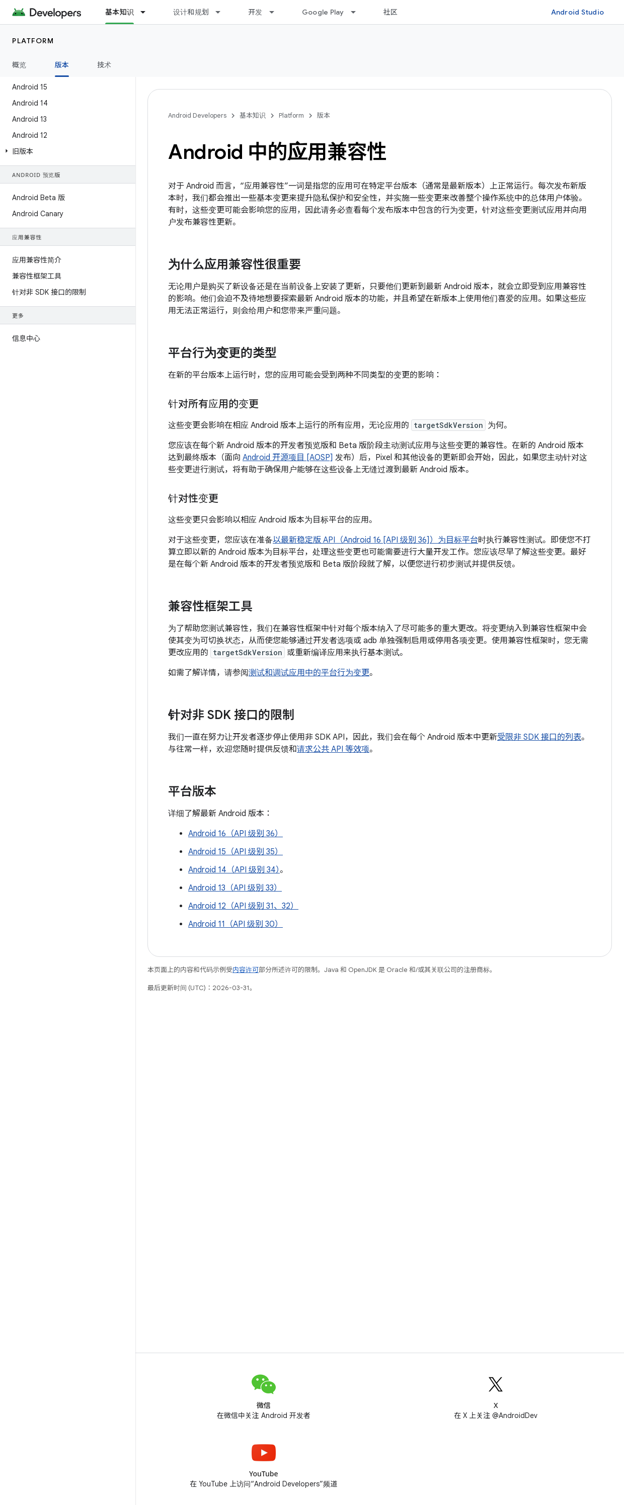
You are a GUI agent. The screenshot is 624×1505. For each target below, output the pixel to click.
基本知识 (253, 115)
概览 (19, 64)
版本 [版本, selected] (62, 64)
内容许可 (245, 969)
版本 (323, 115)
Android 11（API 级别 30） (235, 924)
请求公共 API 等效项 (333, 749)
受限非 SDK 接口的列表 (539, 737)
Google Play (323, 12)
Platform (33, 40)
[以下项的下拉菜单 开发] (276, 12)
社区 (390, 12)
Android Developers (197, 115)
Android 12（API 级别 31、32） (243, 906)
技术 (104, 64)
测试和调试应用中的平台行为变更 (309, 673)
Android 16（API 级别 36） (235, 834)
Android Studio (577, 12)
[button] (65, 151)
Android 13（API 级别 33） (235, 888)
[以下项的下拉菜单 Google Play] (357, 12)
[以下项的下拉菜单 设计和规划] (222, 12)
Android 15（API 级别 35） (235, 852)
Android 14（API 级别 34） (234, 870)
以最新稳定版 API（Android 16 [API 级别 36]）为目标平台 (375, 540)
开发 (255, 12)
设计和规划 (191, 12)
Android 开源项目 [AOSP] (288, 458)
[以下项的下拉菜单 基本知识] (147, 12)
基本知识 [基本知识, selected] (119, 12)
